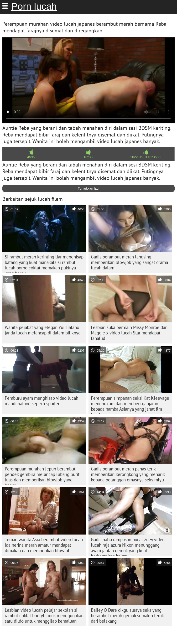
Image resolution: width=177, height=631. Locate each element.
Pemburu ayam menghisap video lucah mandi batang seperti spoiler (41, 400)
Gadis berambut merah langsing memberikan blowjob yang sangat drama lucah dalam (129, 262)
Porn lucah (34, 6)
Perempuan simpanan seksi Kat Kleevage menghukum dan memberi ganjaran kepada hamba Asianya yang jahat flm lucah (130, 404)
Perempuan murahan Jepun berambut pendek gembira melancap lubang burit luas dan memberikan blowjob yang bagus (42, 475)
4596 (31, 157)
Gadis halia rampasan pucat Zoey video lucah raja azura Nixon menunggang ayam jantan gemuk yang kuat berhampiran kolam (128, 546)
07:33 (88, 157)
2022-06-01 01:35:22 (145, 157)
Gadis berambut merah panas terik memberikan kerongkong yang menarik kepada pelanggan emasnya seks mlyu (128, 474)
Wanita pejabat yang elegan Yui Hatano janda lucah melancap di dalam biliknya (42, 330)
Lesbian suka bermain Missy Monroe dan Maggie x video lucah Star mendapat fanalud (129, 332)
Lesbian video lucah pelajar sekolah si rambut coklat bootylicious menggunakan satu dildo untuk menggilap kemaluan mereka (44, 616)
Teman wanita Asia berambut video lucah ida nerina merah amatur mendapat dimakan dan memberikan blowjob (44, 545)
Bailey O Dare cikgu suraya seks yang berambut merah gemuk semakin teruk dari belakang (127, 615)
